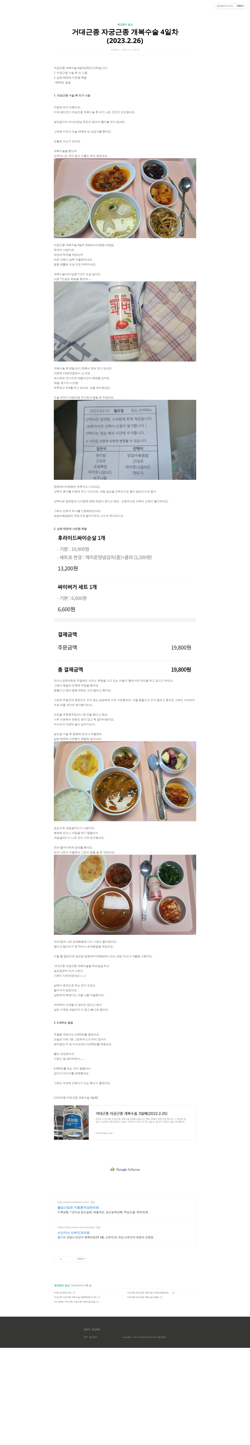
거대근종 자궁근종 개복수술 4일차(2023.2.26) (125, 84)
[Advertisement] (125, 33)
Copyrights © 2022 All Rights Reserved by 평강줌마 (144, 1434)
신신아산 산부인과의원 (73, 1330)
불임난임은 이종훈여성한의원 (78, 1304)
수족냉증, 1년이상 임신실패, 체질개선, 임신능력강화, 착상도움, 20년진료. (103, 1309)
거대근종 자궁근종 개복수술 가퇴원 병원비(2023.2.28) (149, 1389)
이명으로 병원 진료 (63, 1389)
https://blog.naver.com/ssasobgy (76, 1324)
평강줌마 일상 (125, 73)
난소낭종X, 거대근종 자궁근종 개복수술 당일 (74, 1398)
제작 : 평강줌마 (91, 1434)
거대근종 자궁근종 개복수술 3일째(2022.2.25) (75, 1394)
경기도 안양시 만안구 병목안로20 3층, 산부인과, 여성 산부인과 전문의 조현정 (105, 1334)
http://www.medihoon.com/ (73, 1299)
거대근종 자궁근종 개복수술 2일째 (143, 1394)
